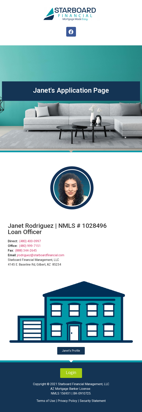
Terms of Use (46, 401)
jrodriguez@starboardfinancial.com (40, 255)
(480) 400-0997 (30, 241)
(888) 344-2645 (26, 250)
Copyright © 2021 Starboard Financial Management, (68, 384)
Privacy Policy (67, 401)
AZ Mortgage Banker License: (70, 389)
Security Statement (93, 401)
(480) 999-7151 (30, 246)
